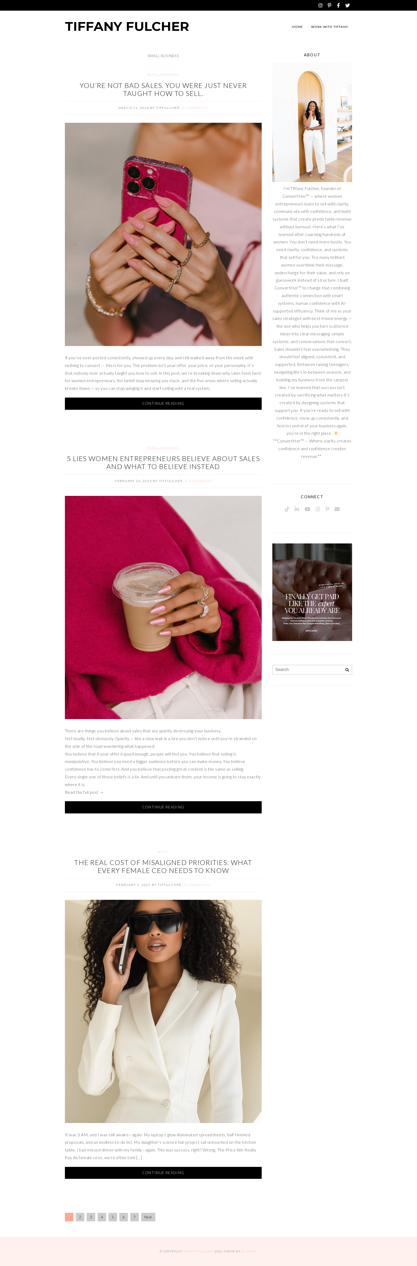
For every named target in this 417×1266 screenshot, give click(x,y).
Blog (153, 75)
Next (148, 1217)
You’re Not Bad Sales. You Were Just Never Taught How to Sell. (163, 89)
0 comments (195, 108)
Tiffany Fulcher (127, 26)
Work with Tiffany (329, 27)
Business (170, 75)
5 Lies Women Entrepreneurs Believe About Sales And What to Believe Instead (163, 462)
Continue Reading (163, 403)
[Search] (347, 670)
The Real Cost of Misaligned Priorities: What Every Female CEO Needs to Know (163, 866)
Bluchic (249, 1251)
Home (297, 27)
